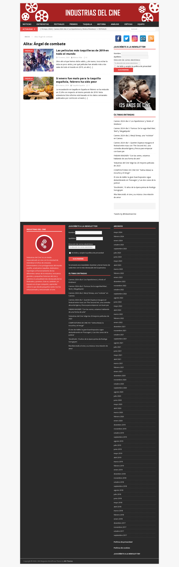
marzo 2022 (118, 314)
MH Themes (68, 561)
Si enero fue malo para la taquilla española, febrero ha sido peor (78, 80)
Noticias (27, 24)
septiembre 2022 (120, 294)
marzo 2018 (118, 510)
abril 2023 (117, 265)
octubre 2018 (119, 482)
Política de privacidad (123, 542)
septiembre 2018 (120, 486)
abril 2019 (117, 457)
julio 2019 (117, 445)
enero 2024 (118, 240)
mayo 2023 (118, 261)
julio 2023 (117, 253)
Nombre (117, 53)
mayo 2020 (118, 404)
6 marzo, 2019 (63, 85)
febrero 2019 (119, 466)
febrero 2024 (119, 236)
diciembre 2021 (119, 326)
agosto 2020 (118, 392)
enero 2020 (118, 420)
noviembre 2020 (120, 380)
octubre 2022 (119, 289)
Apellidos (117, 56)
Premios (74, 24)
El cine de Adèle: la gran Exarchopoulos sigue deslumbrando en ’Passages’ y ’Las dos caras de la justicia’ (135, 180)
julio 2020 (117, 396)
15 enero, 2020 (63, 57)
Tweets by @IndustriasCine (125, 214)
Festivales (59, 24)
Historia (101, 24)
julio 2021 (117, 347)
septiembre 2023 (120, 248)
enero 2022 (118, 322)
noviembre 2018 (120, 478)
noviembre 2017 (120, 527)
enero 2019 (118, 470)
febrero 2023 (119, 273)
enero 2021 (118, 371)
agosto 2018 (118, 490)
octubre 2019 (119, 433)
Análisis (115, 24)
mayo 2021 (118, 355)
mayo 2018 (118, 502)
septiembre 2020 (120, 388)
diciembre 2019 (119, 425)
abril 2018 (117, 506)
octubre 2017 (119, 531)
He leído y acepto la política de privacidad (134, 66)
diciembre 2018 (119, 474)
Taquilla (87, 24)
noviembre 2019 (120, 429)
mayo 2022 (118, 306)
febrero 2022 (119, 318)
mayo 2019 (118, 453)
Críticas (128, 24)
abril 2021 (117, 359)
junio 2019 (118, 449)
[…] (91, 67)
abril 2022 (117, 310)
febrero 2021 (119, 367)
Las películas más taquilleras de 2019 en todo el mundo (82, 52)
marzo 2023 (118, 269)
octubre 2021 (119, 334)
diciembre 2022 (119, 281)
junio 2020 (118, 400)
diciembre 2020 (119, 375)
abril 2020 (117, 408)
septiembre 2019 (120, 437)
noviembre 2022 (120, 285)
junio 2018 (118, 498)
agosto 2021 (118, 343)
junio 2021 (118, 351)
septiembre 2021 (120, 339)
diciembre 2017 (119, 523)
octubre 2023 (119, 244)
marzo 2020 (118, 412)
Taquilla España (78, 85)
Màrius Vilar (77, 57)
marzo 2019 (118, 461)
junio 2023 (118, 257)
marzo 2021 (118, 363)
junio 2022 (118, 302)
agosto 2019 (118, 441)
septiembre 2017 (120, 535)
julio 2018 (117, 494)
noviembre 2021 (120, 330)
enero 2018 (118, 519)
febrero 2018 (119, 515)
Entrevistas (43, 24)
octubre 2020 (119, 384)
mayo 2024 (118, 232)
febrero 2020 (119, 416)
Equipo (141, 24)
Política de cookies (122, 548)
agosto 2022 (118, 298)
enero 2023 (118, 277)
